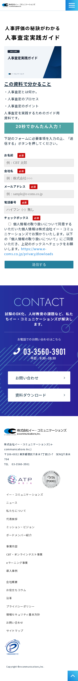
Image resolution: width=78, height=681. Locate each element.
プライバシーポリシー (20, 606)
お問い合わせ (59, 6)
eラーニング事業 (17, 563)
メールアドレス (14, 186)
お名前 (8, 155)
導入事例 (12, 571)
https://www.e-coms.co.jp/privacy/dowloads (28, 251)
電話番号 (10, 202)
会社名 (8, 171)
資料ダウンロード (63, 6)
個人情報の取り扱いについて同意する (40, 223)
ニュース (11, 503)
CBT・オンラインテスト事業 (24, 554)
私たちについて (16, 511)
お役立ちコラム (16, 590)
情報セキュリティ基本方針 (23, 614)
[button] (72, 5)
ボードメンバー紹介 (19, 535)
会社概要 (12, 582)
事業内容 (12, 546)
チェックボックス (16, 218)
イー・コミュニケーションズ (24, 494)
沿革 (9, 598)
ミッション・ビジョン (20, 527)
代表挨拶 (12, 519)
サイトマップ (14, 631)
